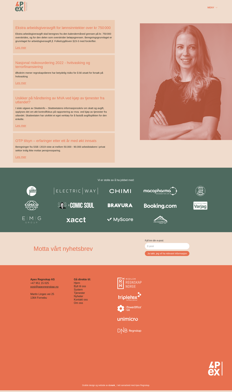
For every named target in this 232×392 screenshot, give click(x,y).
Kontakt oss (81, 299)
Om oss (78, 303)
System (78, 289)
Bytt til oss (80, 286)
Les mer (20, 47)
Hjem (77, 283)
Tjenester (79, 293)
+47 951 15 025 (39, 283)
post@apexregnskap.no (44, 286)
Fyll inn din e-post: (154, 240)
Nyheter (78, 296)
